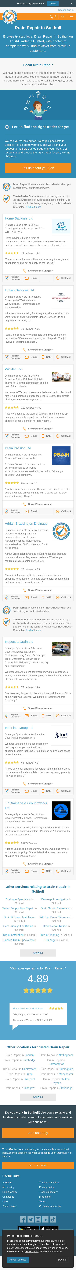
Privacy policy (46, 1187)
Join (53, 3)
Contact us (8, 1196)
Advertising (8, 1187)
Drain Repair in (20, 1055)
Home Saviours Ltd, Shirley (28, 1008)
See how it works (38, 1165)
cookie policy (32, 1251)
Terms (42, 1201)
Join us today (38, 1133)
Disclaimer (45, 1196)
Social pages (9, 1206)
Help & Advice (10, 1192)
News (5, 1201)
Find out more (33, 207)
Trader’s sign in (66, 10)
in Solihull (19, 935)
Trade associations (49, 1182)
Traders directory (48, 1192)
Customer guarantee (50, 1206)
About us (7, 1182)
